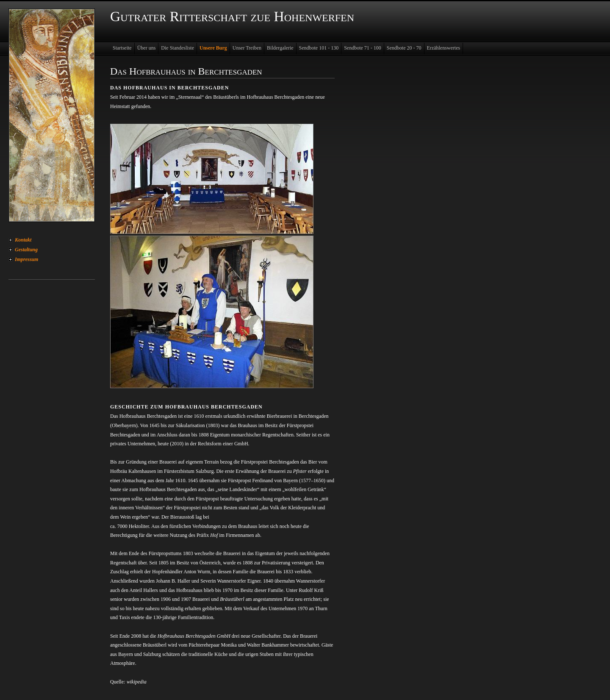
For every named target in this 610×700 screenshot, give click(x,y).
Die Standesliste (177, 48)
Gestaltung (26, 250)
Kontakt (23, 240)
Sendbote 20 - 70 (404, 48)
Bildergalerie (280, 48)
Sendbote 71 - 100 (362, 48)
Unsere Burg (213, 48)
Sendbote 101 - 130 (319, 48)
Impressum (26, 259)
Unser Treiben (247, 48)
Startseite (122, 48)
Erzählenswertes (443, 48)
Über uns (146, 48)
